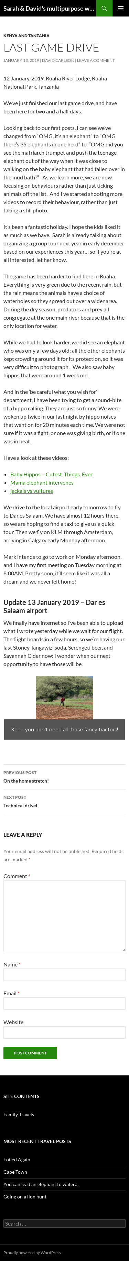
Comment (16, 876)
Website (13, 1022)
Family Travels (18, 1114)
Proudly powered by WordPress (32, 1252)
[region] (64, 708)
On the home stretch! (64, 776)
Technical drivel (64, 800)
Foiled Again (16, 1159)
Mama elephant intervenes (42, 482)
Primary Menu (120, 8)
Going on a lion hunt (24, 1196)
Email (11, 993)
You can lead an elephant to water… (40, 1184)
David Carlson (58, 60)
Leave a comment (96, 60)
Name (12, 964)
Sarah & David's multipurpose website (49, 8)
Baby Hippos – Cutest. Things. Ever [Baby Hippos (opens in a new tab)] (51, 474)
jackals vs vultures (31, 490)
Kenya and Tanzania (26, 35)
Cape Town (15, 1172)
